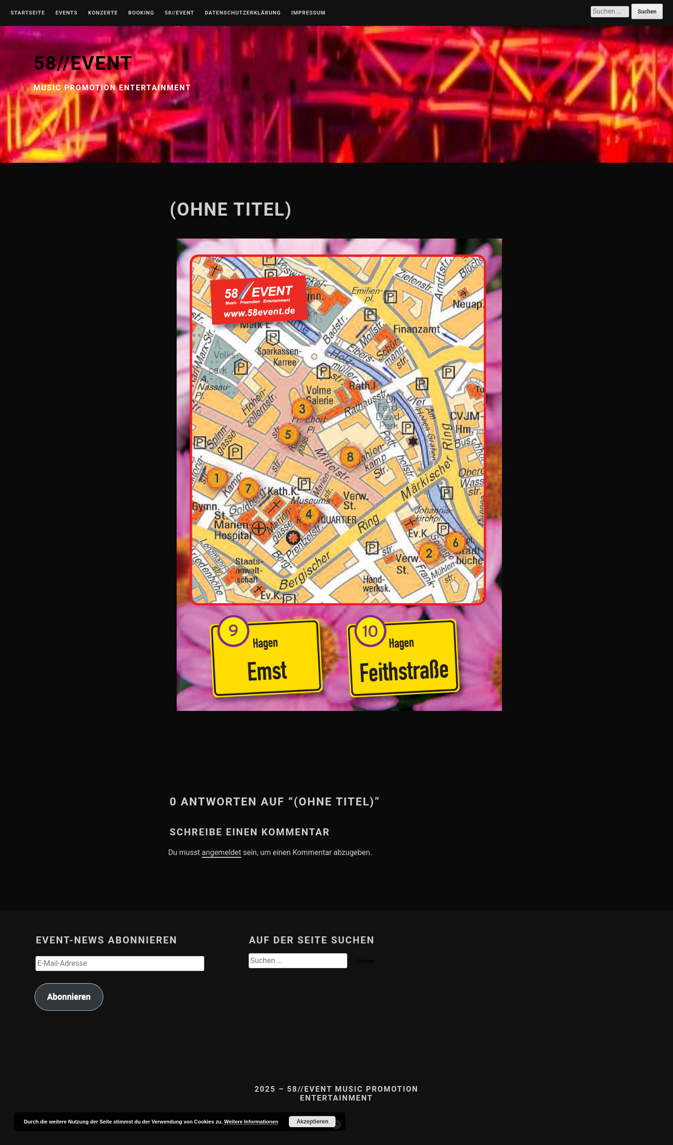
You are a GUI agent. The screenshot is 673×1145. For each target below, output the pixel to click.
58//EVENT (83, 63)
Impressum (308, 13)
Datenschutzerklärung (243, 13)
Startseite (27, 13)
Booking (141, 13)
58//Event (179, 13)
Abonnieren (69, 996)
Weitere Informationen (251, 1121)
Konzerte (103, 13)
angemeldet (221, 852)
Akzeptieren (312, 1121)
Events (67, 13)
